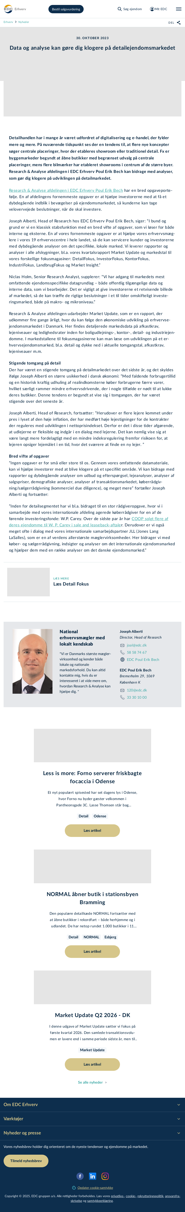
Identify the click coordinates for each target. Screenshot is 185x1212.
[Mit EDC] (158, 8)
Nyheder (23, 21)
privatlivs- (117, 1196)
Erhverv (8, 21)
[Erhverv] (15, 9)
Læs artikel (92, 830)
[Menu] (178, 8)
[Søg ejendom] (129, 8)
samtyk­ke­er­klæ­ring (100, 1201)
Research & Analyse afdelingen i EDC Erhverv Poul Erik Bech (66, 190)
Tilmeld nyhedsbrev (26, 1161)
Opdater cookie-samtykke (92, 1188)
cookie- (131, 1196)
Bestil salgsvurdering (66, 9)
